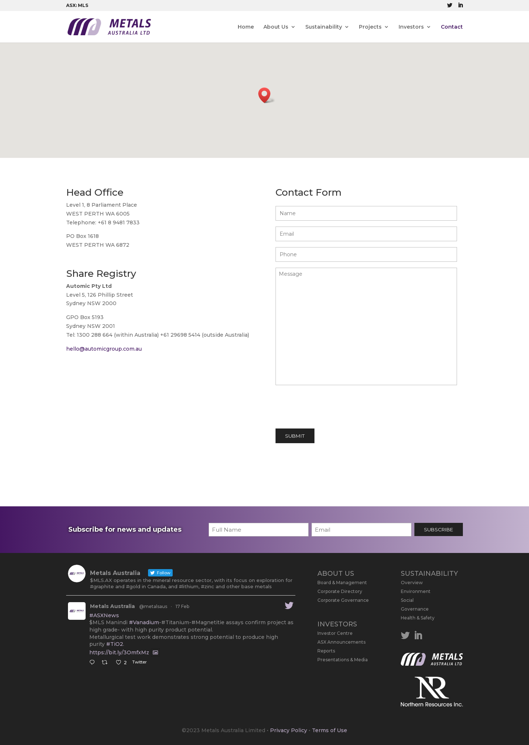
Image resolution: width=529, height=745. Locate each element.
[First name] (259, 529)
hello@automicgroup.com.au (104, 349)
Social (407, 600)
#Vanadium (144, 622)
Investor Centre (335, 633)
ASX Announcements (341, 642)
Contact (452, 27)
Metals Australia (112, 606)
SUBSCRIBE (438, 529)
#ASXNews (104, 615)
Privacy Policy (288, 730)
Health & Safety (418, 618)
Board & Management (342, 582)
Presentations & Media (342, 659)
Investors (411, 27)
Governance (415, 609)
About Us (275, 27)
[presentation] (331, 408)
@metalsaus (153, 606)
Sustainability (323, 27)
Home (246, 27)
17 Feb (182, 606)
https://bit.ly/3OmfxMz (119, 652)
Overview (412, 582)
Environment (416, 591)
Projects (370, 27)
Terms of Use (329, 730)
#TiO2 (114, 644)
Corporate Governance (343, 600)
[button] (266, 95)
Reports (326, 651)
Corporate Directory (339, 591)
